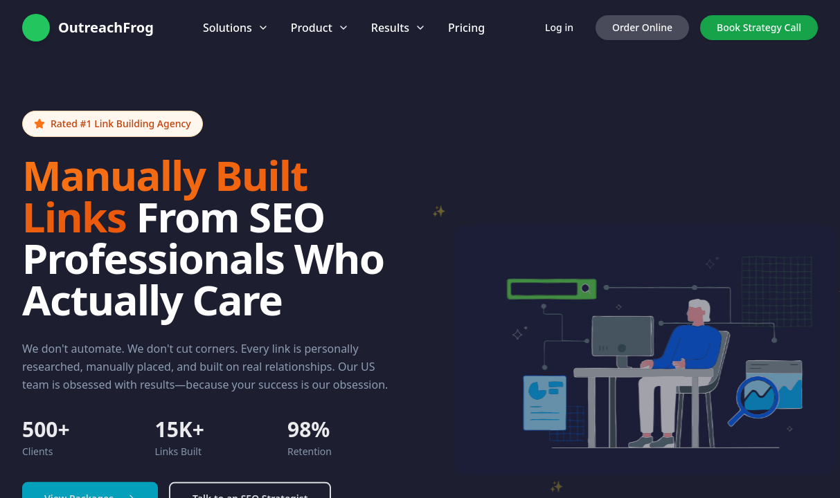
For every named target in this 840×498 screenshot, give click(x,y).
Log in (559, 27)
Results (398, 27)
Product (320, 27)
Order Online (642, 27)
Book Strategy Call (759, 27)
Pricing (466, 27)
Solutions (236, 27)
